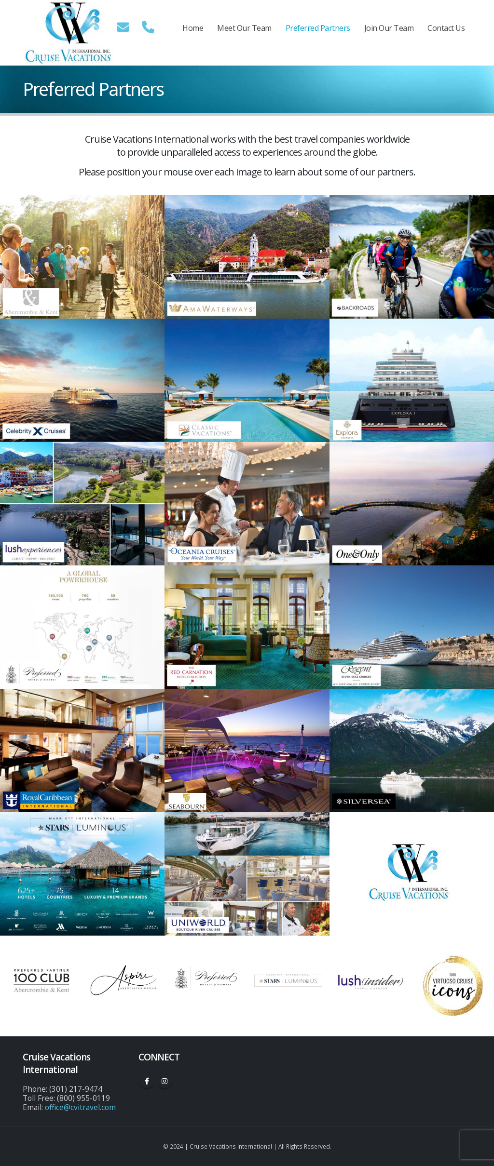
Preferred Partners (318, 28)
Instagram (164, 1081)
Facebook (146, 1081)
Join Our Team (389, 28)
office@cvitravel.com (80, 1107)
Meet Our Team (244, 28)
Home (192, 28)
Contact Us (446, 28)
